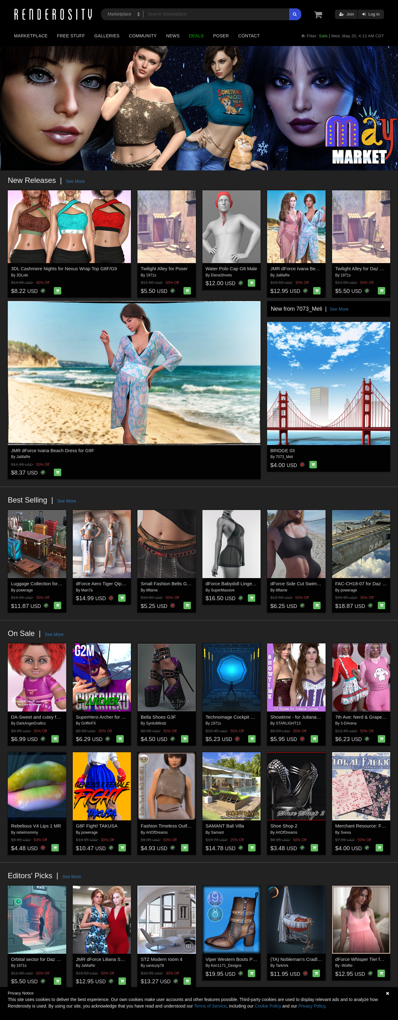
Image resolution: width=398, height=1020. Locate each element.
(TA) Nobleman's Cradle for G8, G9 (307, 959)
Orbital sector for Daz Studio (40, 959)
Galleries (106, 35)
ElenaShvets (221, 275)
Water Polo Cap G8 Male (231, 268)
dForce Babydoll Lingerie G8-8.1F (240, 583)
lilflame (152, 590)
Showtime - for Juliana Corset (301, 717)
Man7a (87, 590)
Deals (196, 35)
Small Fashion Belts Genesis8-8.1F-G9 (181, 583)
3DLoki (22, 275)
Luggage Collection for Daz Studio (46, 583)
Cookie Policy (268, 1006)
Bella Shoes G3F (158, 717)
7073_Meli (284, 457)
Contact (249, 35)
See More (75, 181)
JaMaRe (283, 275)
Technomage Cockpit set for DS (238, 717)
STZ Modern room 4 (162, 959)
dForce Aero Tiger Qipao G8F (106, 583)
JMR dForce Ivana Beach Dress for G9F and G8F (322, 268)
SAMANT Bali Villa (225, 825)
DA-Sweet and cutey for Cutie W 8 (46, 717)
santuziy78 (155, 965)
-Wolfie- (346, 965)
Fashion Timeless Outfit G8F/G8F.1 (177, 825)
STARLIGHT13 (288, 723)
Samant (217, 832)
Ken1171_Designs (226, 965)
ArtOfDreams (157, 832)
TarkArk (282, 965)
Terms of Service (210, 1006)
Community (143, 35)
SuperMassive (222, 590)
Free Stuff (71, 35)
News (172, 35)
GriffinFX (88, 723)
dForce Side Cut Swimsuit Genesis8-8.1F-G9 (317, 583)
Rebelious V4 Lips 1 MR (36, 825)
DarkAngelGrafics (31, 723)
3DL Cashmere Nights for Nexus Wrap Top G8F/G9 (64, 268)
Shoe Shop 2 (284, 825)
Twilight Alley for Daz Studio (364, 268)
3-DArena (348, 723)
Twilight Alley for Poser (164, 268)
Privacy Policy (311, 1006)
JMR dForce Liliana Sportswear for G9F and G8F (127, 959)
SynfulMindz (156, 723)
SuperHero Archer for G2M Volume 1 (114, 717)
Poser (221, 35)
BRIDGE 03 (283, 450)
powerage (24, 590)
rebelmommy (27, 832)
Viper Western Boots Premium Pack (243, 959)
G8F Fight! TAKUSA (97, 825)
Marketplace (31, 35)
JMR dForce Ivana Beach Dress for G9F (53, 450)
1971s (151, 275)
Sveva (345, 832)
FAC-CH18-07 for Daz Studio (365, 583)
